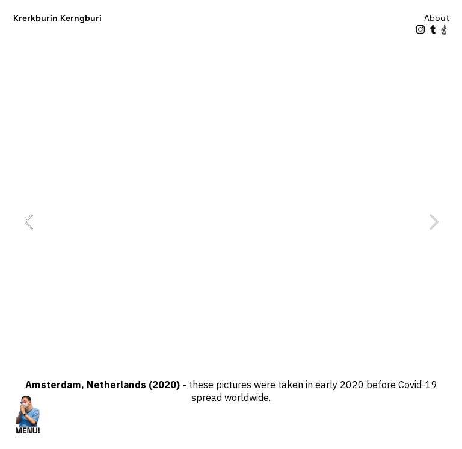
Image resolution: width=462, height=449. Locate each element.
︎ (433, 30)
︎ (444, 30)
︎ (420, 30)
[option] (231, 222)
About (436, 18)
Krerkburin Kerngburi (57, 18)
